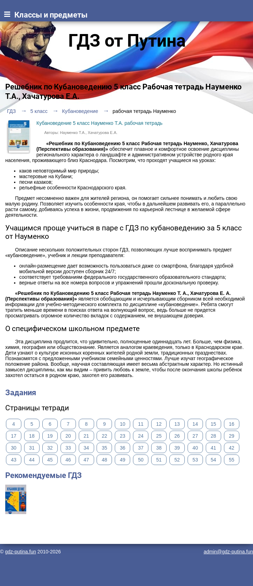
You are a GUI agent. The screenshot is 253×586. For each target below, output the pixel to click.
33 (68, 448)
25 (159, 436)
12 (159, 424)
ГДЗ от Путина (127, 41)
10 (123, 424)
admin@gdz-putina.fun (228, 551)
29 (231, 436)
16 (231, 424)
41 (213, 448)
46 (68, 460)
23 (123, 436)
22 (104, 436)
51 (159, 460)
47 (86, 460)
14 (195, 424)
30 (13, 448)
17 (13, 436)
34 (86, 448)
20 (68, 436)
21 (86, 436)
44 (32, 460)
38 (159, 448)
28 (213, 436)
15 (213, 424)
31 (32, 448)
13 (177, 424)
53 (195, 460)
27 (195, 436)
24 (140, 436)
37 (140, 448)
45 (50, 460)
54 (213, 460)
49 (123, 460)
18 (32, 436)
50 (140, 460)
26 (177, 436)
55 (231, 460)
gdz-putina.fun (20, 551)
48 (104, 460)
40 (195, 448)
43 (13, 460)
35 (104, 448)
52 (177, 460)
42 (231, 448)
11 (140, 424)
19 (50, 436)
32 (50, 448)
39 (177, 448)
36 (123, 448)
